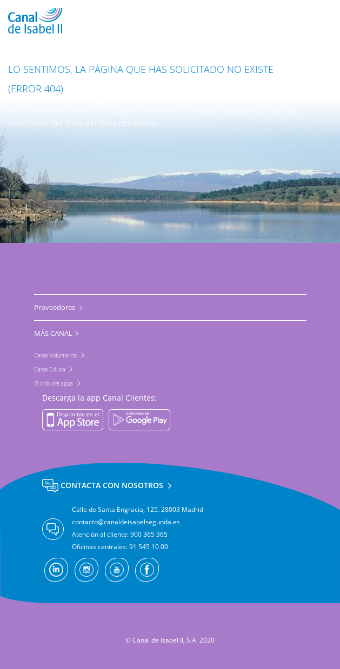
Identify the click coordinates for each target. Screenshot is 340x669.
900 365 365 (149, 534)
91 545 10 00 (148, 546)
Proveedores (55, 307)
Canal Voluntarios (56, 355)
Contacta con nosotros (103, 485)
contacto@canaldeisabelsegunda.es (126, 521)
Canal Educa (50, 369)
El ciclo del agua (54, 383)
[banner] (170, 20)
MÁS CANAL (53, 333)
